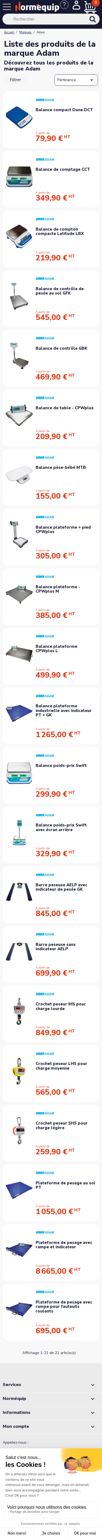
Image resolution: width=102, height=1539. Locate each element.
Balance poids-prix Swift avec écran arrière (61, 827)
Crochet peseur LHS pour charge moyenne (61, 1066)
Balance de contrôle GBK (61, 348)
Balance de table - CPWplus (65, 408)
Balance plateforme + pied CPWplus (63, 530)
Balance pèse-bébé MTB (61, 467)
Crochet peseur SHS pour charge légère (62, 1125)
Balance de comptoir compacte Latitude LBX (60, 231)
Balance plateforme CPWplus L (56, 649)
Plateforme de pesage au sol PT (65, 1185)
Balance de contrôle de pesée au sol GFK (60, 291)
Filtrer (15, 80)
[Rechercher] (50, 19)
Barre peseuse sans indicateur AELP (56, 947)
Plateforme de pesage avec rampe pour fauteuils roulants (64, 1306)
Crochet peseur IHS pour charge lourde (61, 1006)
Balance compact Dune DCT (64, 110)
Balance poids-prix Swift (61, 765)
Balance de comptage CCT (63, 169)
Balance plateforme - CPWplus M (58, 589)
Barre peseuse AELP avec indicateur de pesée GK (61, 887)
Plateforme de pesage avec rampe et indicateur (64, 1245)
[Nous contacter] (66, 8)
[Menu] (8, 8)
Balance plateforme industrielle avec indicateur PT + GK (64, 710)
